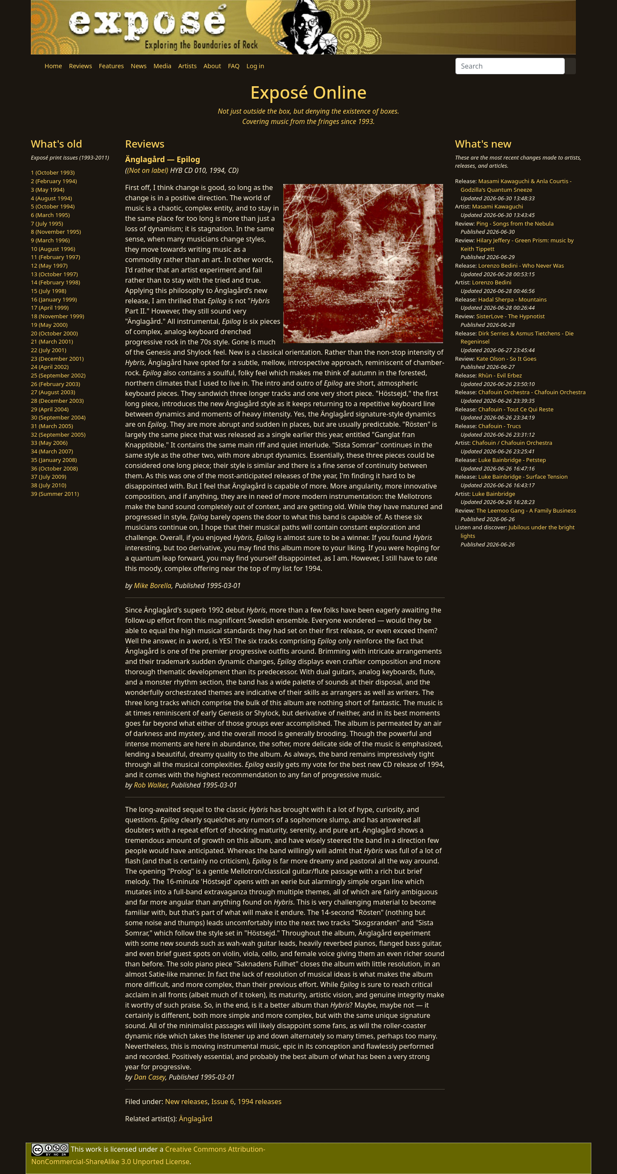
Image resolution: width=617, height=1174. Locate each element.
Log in (255, 66)
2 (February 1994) (54, 181)
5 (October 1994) (53, 206)
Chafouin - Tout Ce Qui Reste (516, 409)
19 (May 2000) (49, 325)
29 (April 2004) (50, 409)
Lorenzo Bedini (492, 282)
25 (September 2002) (58, 375)
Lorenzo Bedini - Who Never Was (521, 265)
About (212, 66)
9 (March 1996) (50, 240)
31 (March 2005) (52, 426)
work (94, 1149)
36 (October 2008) (54, 468)
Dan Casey (149, 1077)
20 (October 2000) (54, 333)
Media (162, 66)
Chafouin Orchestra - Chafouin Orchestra (532, 392)
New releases (186, 1101)
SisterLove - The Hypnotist (510, 316)
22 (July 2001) (48, 350)
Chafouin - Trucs (499, 426)
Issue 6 (222, 1101)
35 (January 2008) (54, 460)
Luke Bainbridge (493, 494)
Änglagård (196, 1118)
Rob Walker (151, 785)
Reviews (80, 66)
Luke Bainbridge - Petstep (512, 460)
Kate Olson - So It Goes (506, 358)
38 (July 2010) (48, 485)
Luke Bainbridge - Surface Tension (523, 476)
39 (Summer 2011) (55, 494)
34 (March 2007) (52, 451)
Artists (187, 66)
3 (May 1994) (47, 189)
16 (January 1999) (54, 299)
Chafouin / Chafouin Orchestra (512, 443)
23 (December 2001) (57, 358)
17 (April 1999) (50, 307)
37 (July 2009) (48, 476)
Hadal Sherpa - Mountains (512, 299)
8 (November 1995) (56, 231)
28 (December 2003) (57, 400)
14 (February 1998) (55, 282)
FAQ (234, 66)
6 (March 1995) (50, 215)
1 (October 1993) (53, 172)
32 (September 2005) (58, 434)
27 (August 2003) (53, 392)
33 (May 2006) (49, 443)
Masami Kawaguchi (497, 206)
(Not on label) (147, 170)
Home (53, 66)
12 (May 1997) (49, 265)
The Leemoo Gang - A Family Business (526, 510)
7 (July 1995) (47, 223)
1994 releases (260, 1101)
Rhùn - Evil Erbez (500, 375)
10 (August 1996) (53, 249)
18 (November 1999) (57, 316)
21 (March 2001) (52, 341)
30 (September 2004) (58, 417)
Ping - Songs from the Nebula (515, 223)
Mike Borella (152, 585)
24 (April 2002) (50, 367)
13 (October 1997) (54, 274)
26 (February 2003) (55, 384)
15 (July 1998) (48, 291)
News (139, 66)
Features (111, 66)
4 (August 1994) (51, 198)
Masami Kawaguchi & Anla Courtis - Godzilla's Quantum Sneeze (516, 185)
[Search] (510, 66)
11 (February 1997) (55, 257)
